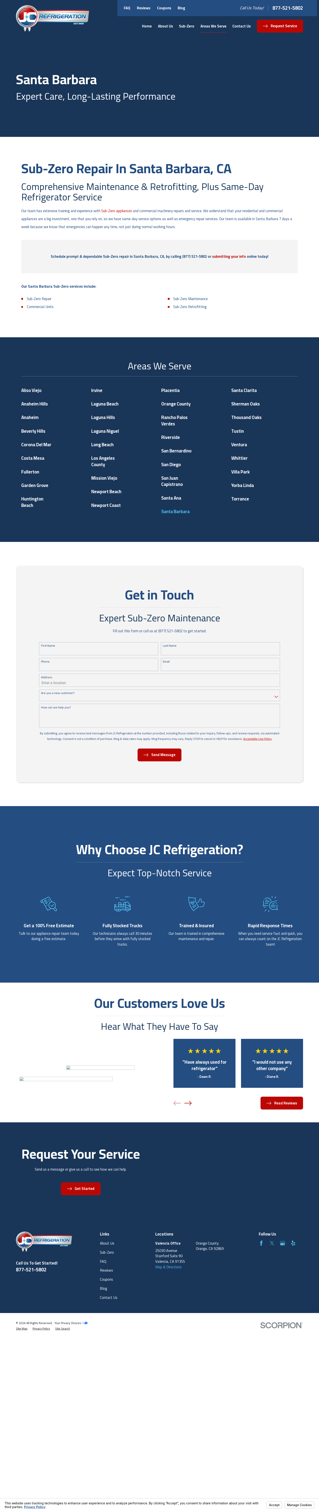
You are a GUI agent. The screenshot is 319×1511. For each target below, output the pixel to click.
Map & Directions (168, 1267)
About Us (107, 1243)
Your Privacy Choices (71, 1323)
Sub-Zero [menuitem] (186, 26)
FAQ (127, 8)
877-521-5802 (287, 8)
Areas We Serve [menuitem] (213, 26)
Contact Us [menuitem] (241, 26)
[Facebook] (261, 1243)
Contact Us (108, 1297)
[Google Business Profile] (282, 1243)
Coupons (164, 8)
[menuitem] (21, 1328)
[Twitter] (271, 1243)
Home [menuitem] (147, 26)
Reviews (143, 8)
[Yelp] (293, 1243)
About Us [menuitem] (165, 26)
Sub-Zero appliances (116, 211)
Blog (181, 8)
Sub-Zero (107, 1252)
